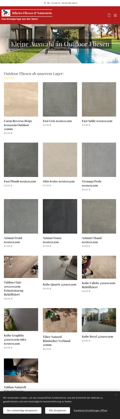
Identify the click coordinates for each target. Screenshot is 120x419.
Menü (115, 15)
